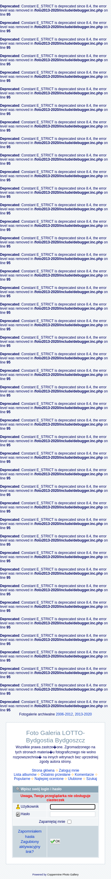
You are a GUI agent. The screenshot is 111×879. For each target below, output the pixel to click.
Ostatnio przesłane (55, 775)
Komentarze (84, 775)
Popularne (22, 779)
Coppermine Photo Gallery (62, 874)
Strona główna (43, 770)
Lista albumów (25, 775)
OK (55, 841)
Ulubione (75, 779)
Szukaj (91, 779)
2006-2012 (64, 714)
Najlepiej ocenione (49, 779)
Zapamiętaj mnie (52, 822)
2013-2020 (83, 714)
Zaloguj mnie (69, 770)
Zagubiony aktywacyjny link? (29, 846)
